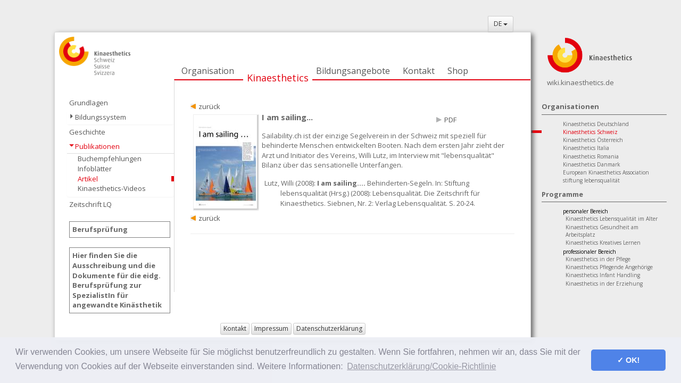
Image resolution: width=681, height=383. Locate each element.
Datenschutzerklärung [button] (329, 328)
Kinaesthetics (278, 77)
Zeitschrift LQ (90, 204)
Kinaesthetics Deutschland (596, 124)
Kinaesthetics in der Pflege (598, 259)
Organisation (207, 71)
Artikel (88, 179)
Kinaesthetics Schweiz (590, 132)
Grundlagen (88, 102)
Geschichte (87, 132)
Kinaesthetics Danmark (591, 164)
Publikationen (97, 146)
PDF (450, 119)
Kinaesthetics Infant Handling (603, 275)
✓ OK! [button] (628, 360)
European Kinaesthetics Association (606, 172)
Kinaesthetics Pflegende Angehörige (609, 267)
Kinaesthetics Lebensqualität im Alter (612, 218)
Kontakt (419, 71)
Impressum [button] (271, 328)
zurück (209, 106)
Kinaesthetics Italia (586, 148)
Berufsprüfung (100, 229)
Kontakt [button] (234, 328)
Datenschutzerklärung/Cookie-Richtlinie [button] (421, 366)
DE (501, 23)
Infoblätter (95, 168)
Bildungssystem (100, 117)
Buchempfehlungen (110, 158)
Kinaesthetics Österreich (593, 140)
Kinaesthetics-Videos (112, 188)
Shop (457, 71)
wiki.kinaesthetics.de (580, 82)
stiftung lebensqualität (591, 180)
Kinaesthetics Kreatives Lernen (603, 242)
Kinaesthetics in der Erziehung (604, 283)
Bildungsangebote (353, 71)
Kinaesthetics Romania (591, 156)
